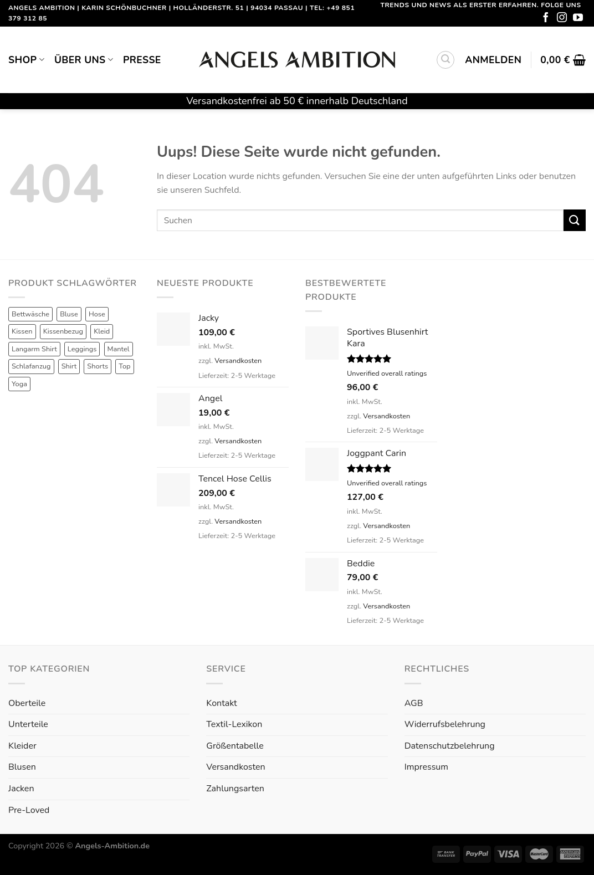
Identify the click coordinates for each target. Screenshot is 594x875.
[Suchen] (445, 60)
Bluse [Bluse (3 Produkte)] (69, 314)
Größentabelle (234, 746)
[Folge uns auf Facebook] (546, 18)
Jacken (21, 788)
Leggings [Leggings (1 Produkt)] (82, 349)
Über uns (83, 59)
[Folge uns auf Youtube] (578, 18)
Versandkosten (238, 361)
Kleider (22, 746)
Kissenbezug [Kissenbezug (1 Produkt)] (63, 331)
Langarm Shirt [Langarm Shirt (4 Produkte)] (34, 349)
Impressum (426, 767)
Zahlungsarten (235, 788)
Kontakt (221, 703)
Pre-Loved (28, 810)
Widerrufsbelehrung (444, 724)
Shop (26, 59)
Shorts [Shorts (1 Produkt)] (97, 366)
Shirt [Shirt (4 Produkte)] (69, 366)
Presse (142, 59)
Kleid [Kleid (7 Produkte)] (102, 331)
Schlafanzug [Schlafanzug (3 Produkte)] (31, 366)
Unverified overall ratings (387, 373)
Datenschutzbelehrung (449, 746)
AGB (413, 703)
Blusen (22, 767)
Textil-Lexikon (234, 724)
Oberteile (26, 703)
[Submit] (575, 220)
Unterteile (28, 724)
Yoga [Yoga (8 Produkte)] (19, 384)
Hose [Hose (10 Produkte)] (97, 314)
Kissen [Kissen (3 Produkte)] (22, 331)
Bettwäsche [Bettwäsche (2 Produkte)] (30, 314)
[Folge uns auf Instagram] (562, 18)
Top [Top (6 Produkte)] (124, 366)
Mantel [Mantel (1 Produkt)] (118, 349)
